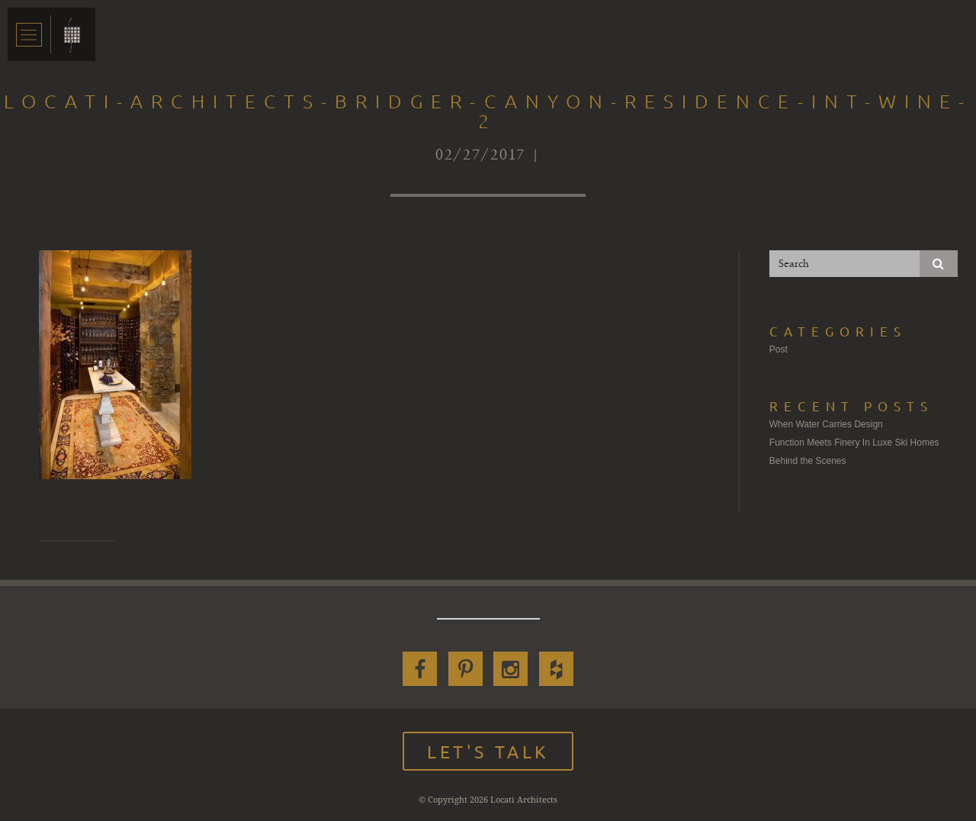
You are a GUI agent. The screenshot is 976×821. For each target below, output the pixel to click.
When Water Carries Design (826, 424)
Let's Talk (488, 751)
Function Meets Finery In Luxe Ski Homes (854, 442)
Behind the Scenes (807, 461)
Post (778, 349)
